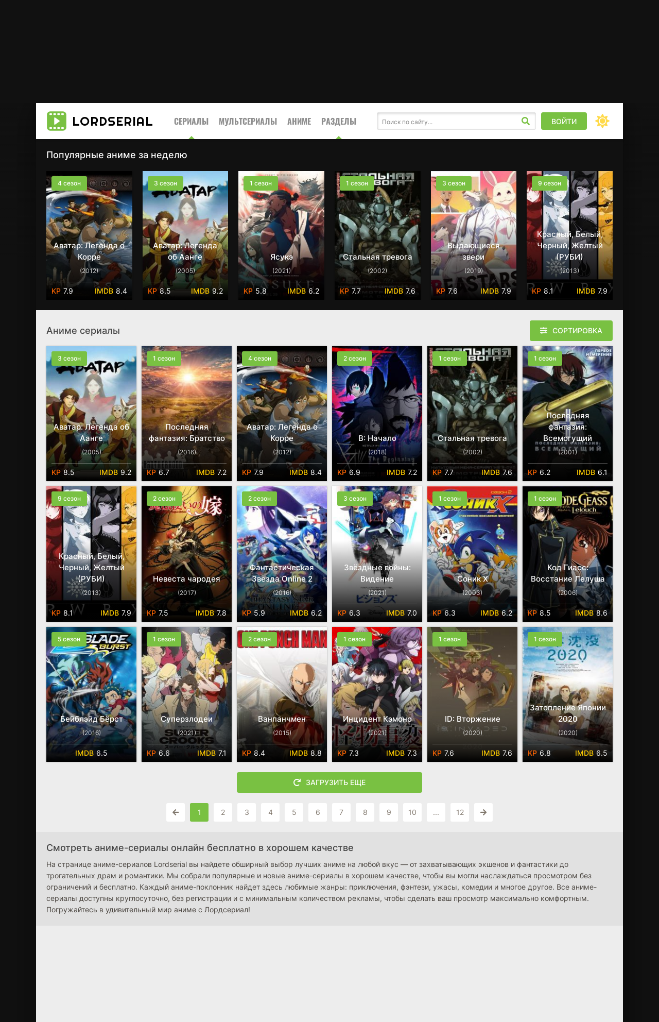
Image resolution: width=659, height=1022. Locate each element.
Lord (112, 121)
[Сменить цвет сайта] (602, 121)
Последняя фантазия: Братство (187, 432)
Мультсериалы (248, 121)
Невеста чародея (186, 579)
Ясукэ (281, 257)
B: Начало (377, 438)
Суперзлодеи (187, 719)
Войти (564, 121)
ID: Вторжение (472, 719)
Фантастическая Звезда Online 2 (282, 573)
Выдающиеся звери (473, 251)
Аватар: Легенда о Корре (89, 251)
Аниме (299, 121)
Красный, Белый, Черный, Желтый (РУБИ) (570, 245)
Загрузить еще (329, 782)
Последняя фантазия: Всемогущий (567, 427)
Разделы (338, 121)
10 (412, 812)
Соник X (472, 579)
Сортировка (577, 330)
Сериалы (191, 121)
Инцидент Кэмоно (377, 719)
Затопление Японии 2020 (568, 713)
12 (460, 812)
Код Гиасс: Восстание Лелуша (568, 573)
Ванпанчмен (282, 719)
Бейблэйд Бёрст (91, 719)
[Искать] (525, 121)
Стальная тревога (377, 257)
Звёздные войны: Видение (377, 573)
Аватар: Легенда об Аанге (185, 251)
